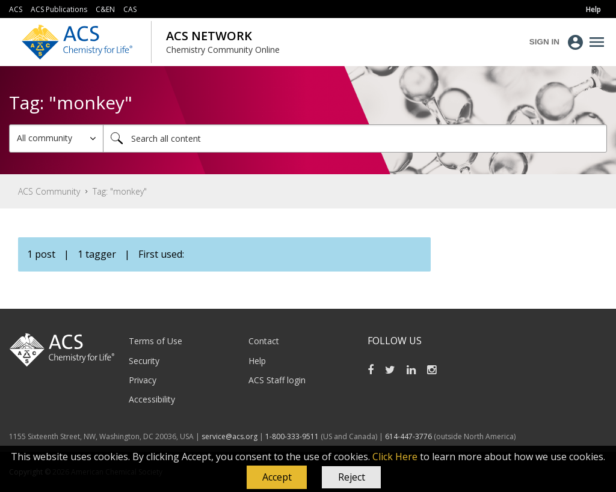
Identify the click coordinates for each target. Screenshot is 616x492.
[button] (277, 478)
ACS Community (49, 191)
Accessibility (152, 399)
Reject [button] (351, 477)
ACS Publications (59, 9)
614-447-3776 (409, 436)
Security (144, 360)
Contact (263, 341)
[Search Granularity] (56, 138)
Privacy (142, 380)
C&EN (105, 9)
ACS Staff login (277, 380)
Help (257, 360)
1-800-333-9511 (292, 436)
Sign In (544, 41)
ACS (15, 9)
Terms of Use (155, 341)
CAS (130, 9)
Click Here (394, 456)
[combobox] (355, 138)
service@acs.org (229, 436)
